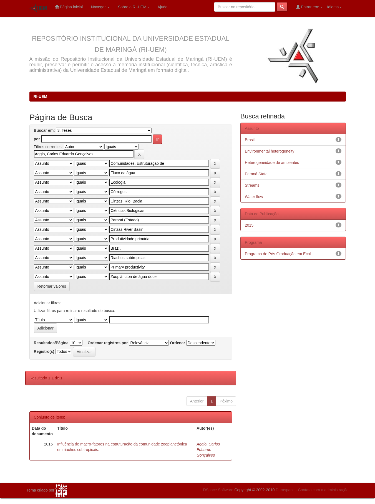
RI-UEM (40, 96)
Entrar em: (309, 6)
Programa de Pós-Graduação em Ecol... (279, 254)
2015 (249, 225)
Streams (252, 185)
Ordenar (177, 343)
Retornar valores (51, 286)
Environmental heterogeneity (269, 151)
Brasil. (250, 140)
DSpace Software (218, 490)
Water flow (254, 196)
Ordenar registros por (108, 343)
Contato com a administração (323, 490)
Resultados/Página (51, 343)
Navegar (100, 7)
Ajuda (163, 7)
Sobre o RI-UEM (133, 7)
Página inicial (69, 6)
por (37, 139)
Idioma (334, 7)
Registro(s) (44, 351)
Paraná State (256, 174)
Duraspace (285, 490)
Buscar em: (44, 130)
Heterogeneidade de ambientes (272, 162)
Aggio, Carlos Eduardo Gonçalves (208, 449)
